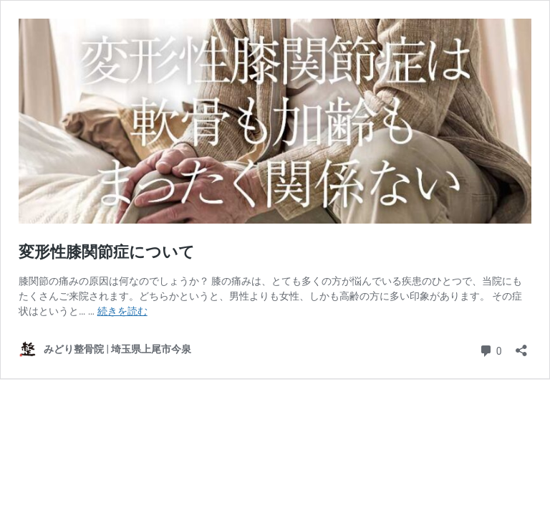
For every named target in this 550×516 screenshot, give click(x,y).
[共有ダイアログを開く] (521, 346)
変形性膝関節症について (107, 252)
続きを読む (122, 311)
